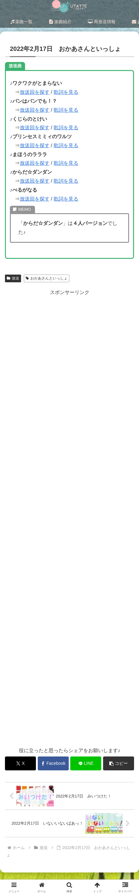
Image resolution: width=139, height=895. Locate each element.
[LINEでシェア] (85, 763)
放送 (13, 278)
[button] (118, 763)
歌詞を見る (66, 92)
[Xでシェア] (20, 763)
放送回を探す (35, 92)
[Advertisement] (69, 518)
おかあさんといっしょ (46, 278)
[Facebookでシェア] (53, 763)
